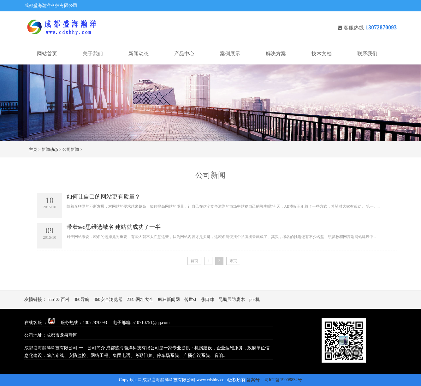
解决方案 (276, 53)
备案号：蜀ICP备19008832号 (274, 379)
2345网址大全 (140, 299)
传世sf (190, 299)
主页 (33, 149)
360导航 (81, 299)
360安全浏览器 (108, 299)
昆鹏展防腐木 (231, 299)
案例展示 (230, 53)
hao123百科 (58, 299)
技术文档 (321, 53)
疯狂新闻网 (169, 299)
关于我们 (93, 53)
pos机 (254, 299)
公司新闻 (70, 149)
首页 (194, 261)
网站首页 (47, 53)
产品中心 (184, 53)
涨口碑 (207, 299)
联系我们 (367, 53)
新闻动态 (138, 53)
